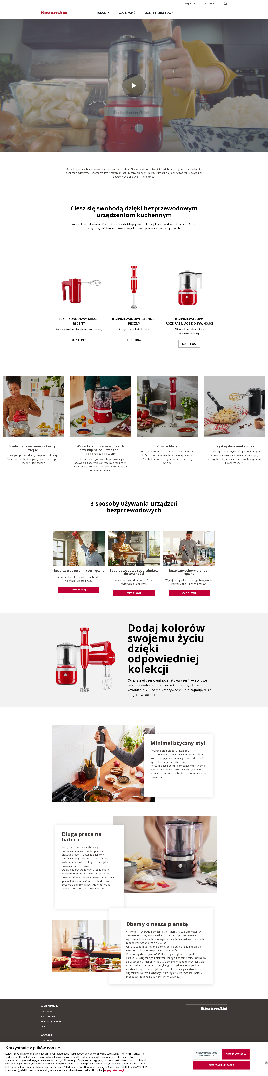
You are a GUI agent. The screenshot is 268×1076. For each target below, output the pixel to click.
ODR (43, 1026)
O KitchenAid (209, 3)
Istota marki (46, 1011)
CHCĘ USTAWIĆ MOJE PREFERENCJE (206, 1055)
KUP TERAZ (79, 340)
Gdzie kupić (46, 1040)
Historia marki (48, 1016)
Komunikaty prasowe (51, 1021)
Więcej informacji (114, 1070)
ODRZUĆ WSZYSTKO (236, 1055)
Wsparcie (190, 3)
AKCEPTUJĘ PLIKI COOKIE (221, 1066)
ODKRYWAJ (79, 589)
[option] (78, 302)
